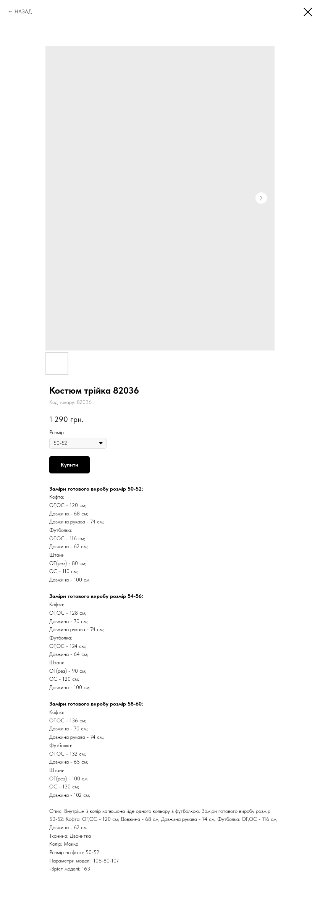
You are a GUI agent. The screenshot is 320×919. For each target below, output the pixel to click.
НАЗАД (23, 11)
